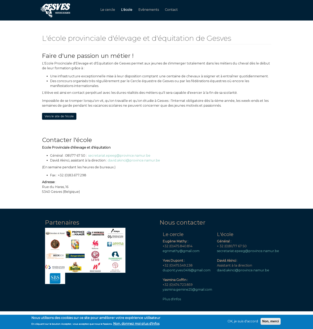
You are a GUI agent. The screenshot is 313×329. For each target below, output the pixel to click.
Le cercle (107, 10)
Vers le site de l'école (59, 116)
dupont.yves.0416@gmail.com (186, 270)
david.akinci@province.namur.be (134, 160)
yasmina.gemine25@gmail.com (187, 289)
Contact (171, 10)
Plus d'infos (172, 299)
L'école (126, 10)
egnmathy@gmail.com (181, 251)
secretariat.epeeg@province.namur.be (119, 155)
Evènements (148, 10)
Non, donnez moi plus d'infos (136, 325)
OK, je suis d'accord (243, 322)
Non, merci (270, 322)
